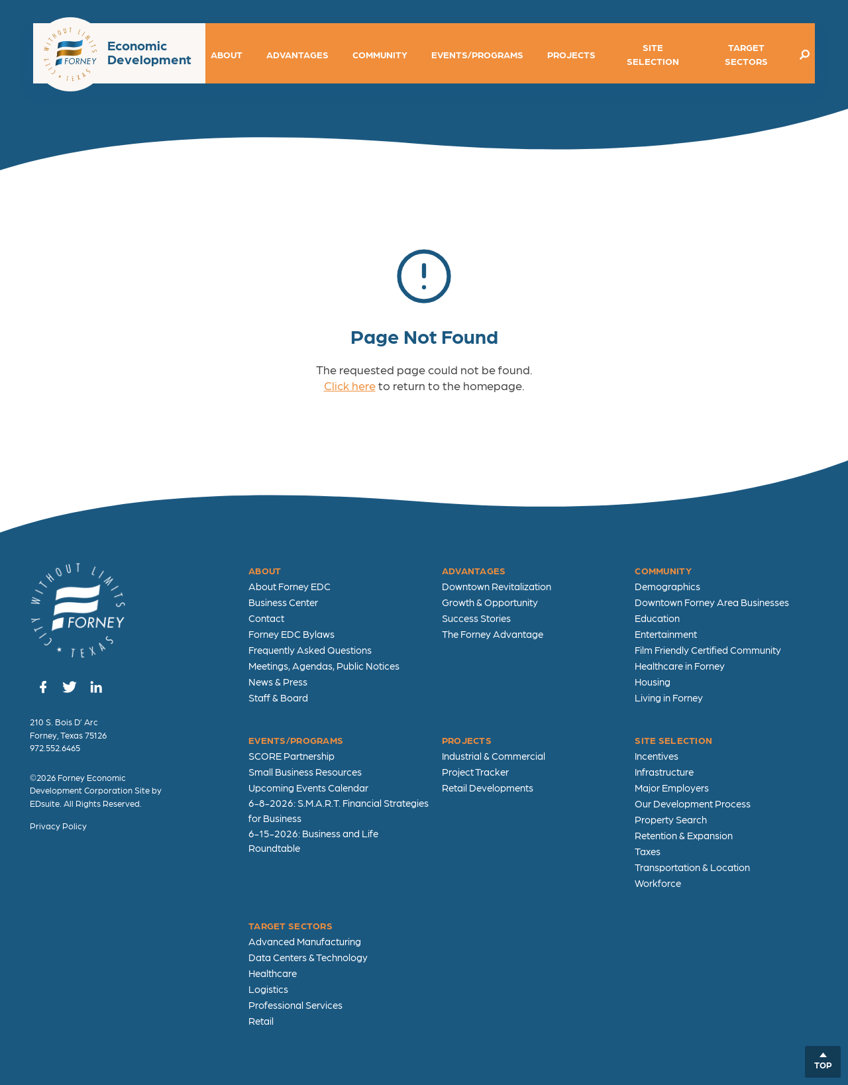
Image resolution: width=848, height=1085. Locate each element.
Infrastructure (664, 772)
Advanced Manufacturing (304, 941)
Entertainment (666, 634)
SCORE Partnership (291, 756)
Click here (350, 385)
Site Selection (653, 54)
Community (379, 54)
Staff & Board (278, 697)
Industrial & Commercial (493, 756)
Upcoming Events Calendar (308, 788)
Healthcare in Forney (680, 666)
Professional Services (295, 1005)
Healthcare (272, 973)
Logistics (268, 989)
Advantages (297, 54)
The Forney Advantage (492, 634)
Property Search (671, 819)
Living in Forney (669, 697)
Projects (571, 54)
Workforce (658, 883)
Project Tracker (475, 772)
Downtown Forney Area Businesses (712, 602)
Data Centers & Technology (308, 957)
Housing (652, 682)
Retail (261, 1021)
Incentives (656, 756)
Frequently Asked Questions (310, 650)
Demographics (667, 586)
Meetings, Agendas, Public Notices (323, 666)
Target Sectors (746, 54)
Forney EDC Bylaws (291, 634)
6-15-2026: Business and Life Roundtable (313, 840)
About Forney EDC (289, 586)
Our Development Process (693, 803)
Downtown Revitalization (496, 586)
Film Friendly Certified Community (708, 650)
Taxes (648, 851)
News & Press (277, 682)
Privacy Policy (58, 826)
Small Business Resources (305, 772)
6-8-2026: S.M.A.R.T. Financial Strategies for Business (338, 810)
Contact (266, 618)
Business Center (283, 602)
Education (657, 618)
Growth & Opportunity (490, 602)
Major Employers (672, 788)
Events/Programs (477, 54)
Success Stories (476, 618)
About (226, 54)
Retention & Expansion (684, 835)
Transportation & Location (692, 867)
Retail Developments (487, 788)
